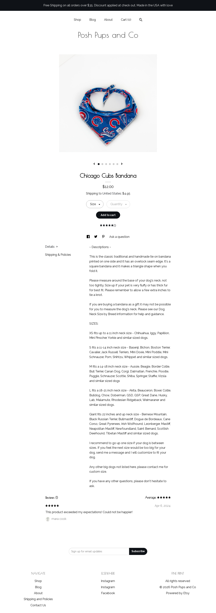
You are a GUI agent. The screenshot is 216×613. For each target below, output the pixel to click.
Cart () (126, 19)
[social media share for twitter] (96, 237)
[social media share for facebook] (88, 237)
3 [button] (106, 164)
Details (51, 246)
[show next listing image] (122, 164)
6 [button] (117, 164)
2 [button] (102, 164)
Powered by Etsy (177, 593)
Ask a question (119, 237)
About (108, 19)
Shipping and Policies (38, 599)
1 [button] (99, 164)
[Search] (140, 20)
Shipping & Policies (58, 254)
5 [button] (114, 164)
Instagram (108, 581)
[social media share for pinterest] (104, 237)
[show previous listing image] (94, 164)
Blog (92, 19)
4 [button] (110, 164)
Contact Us (38, 605)
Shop (77, 19)
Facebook (108, 593)
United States (111, 193)
